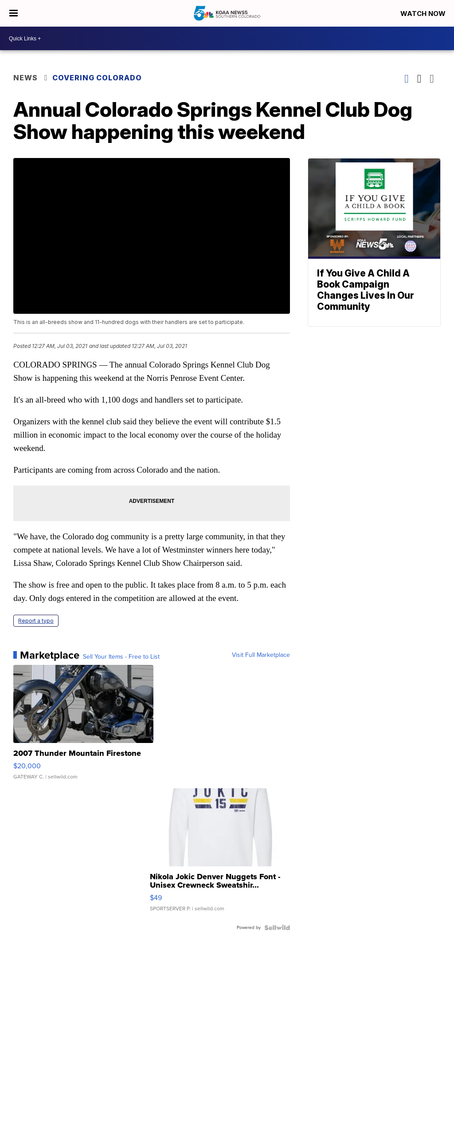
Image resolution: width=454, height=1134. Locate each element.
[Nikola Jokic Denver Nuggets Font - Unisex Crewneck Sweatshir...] (220, 854)
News (25, 77)
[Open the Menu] (13, 13)
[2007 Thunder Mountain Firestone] (83, 726)
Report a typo (36, 620)
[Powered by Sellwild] (277, 928)
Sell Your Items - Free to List (121, 657)
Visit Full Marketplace (261, 655)
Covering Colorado (97, 77)
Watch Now (423, 13)
